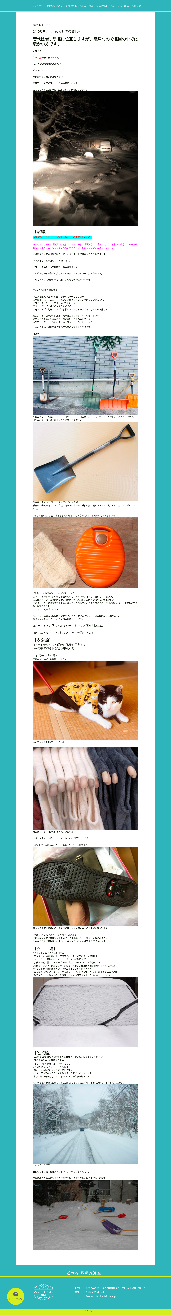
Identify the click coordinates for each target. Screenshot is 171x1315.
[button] (71, 5)
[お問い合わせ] (15, 1296)
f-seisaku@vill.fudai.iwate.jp (101, 1296)
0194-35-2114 (95, 1292)
